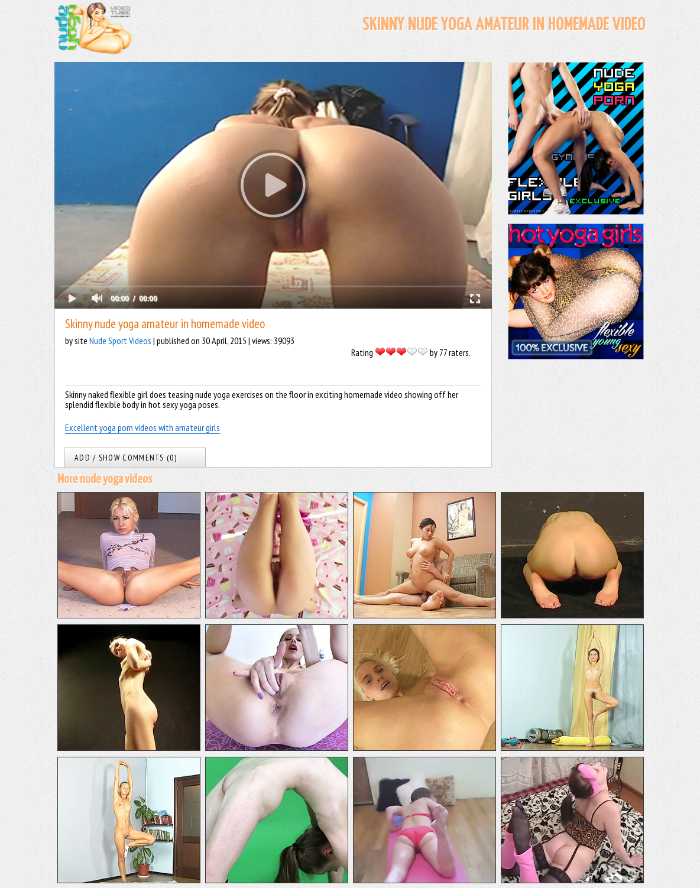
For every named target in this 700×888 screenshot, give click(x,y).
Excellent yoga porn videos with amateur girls (142, 427)
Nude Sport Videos (120, 340)
